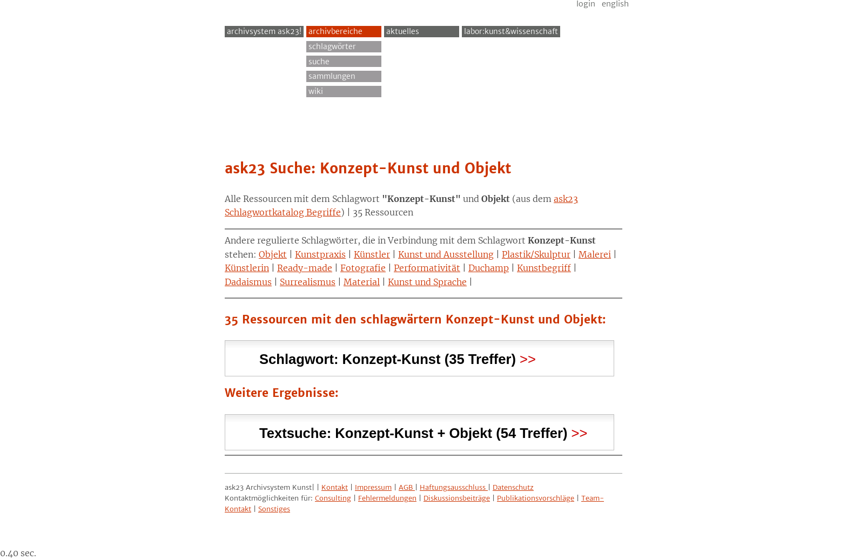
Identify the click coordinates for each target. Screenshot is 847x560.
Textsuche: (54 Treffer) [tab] (413, 432)
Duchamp (488, 267)
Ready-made (304, 267)
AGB (407, 487)
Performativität (427, 267)
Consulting (333, 498)
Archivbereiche (335, 31)
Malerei (595, 254)
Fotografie (363, 267)
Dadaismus (248, 281)
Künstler (372, 254)
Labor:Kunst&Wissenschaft (511, 31)
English (615, 4)
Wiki (315, 91)
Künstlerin (247, 267)
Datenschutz (513, 487)
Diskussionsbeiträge (457, 498)
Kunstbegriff (544, 267)
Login (585, 4)
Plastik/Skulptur (536, 254)
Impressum (373, 487)
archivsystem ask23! (264, 31)
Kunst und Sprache (427, 281)
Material (362, 281)
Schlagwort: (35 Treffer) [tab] (387, 358)
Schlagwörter (332, 46)
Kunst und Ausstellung (446, 254)
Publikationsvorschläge (535, 498)
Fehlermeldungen (387, 498)
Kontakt (334, 487)
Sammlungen (331, 76)
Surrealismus (307, 281)
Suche (319, 61)
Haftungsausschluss (454, 487)
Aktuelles (402, 31)
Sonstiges (274, 509)
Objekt (273, 254)
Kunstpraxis (320, 254)
